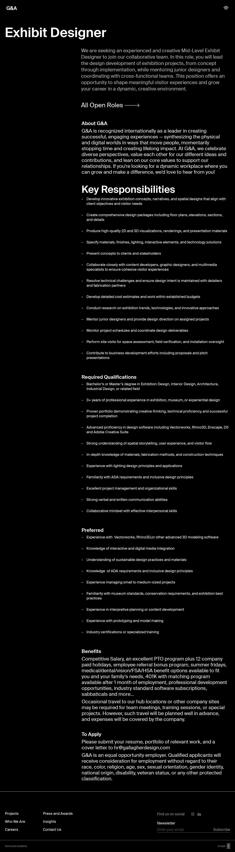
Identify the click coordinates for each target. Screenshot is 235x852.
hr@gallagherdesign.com (142, 747)
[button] (110, 105)
